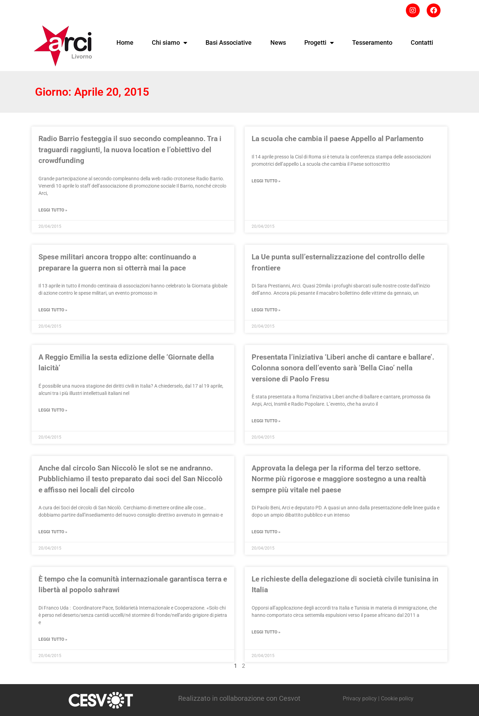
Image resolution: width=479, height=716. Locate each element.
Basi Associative (229, 42)
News (278, 42)
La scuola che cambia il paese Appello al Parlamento (338, 139)
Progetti (319, 42)
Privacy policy (360, 698)
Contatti (422, 42)
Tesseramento (372, 42)
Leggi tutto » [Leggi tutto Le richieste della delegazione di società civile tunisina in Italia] (266, 632)
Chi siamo (169, 42)
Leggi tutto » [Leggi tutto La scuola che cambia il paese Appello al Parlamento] (266, 181)
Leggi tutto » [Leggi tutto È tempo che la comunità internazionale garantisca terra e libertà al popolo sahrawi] (52, 639)
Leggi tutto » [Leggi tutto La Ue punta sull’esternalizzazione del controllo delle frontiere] (266, 310)
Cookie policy (397, 698)
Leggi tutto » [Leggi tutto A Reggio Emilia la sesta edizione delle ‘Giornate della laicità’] (52, 410)
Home (124, 42)
